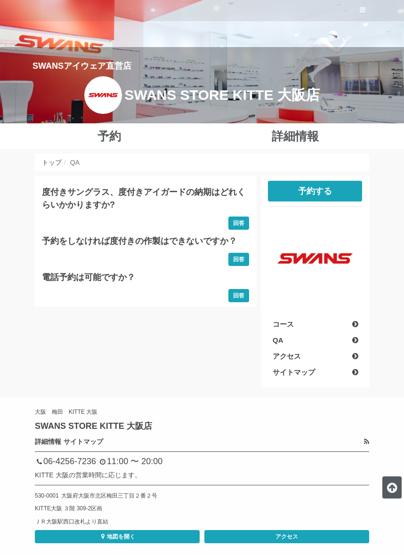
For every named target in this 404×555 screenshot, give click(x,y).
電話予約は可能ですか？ (88, 277)
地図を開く (117, 536)
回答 (238, 223)
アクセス (286, 536)
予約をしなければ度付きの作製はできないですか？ (139, 241)
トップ (52, 162)
